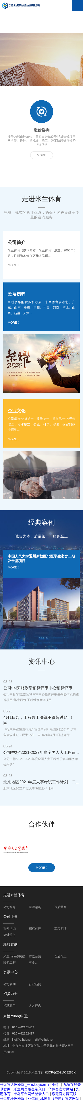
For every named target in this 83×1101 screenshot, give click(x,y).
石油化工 (60, 956)
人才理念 (35, 1005)
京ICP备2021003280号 (60, 1072)
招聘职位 (9, 1005)
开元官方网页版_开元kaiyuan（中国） (30, 1084)
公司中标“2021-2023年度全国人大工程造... (41, 752)
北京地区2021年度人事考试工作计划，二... (41, 782)
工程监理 (60, 928)
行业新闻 (35, 984)
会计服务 (9, 935)
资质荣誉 (60, 907)
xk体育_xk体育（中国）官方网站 (53, 1098)
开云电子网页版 (12, 1098)
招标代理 (35, 928)
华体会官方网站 (60, 1089)
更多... (33, 962)
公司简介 (9, 907)
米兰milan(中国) (14, 956)
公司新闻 (9, 984)
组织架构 (35, 907)
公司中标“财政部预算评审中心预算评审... (39, 688)
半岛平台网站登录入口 (31, 1094)
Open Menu (77, 5)
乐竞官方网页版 (64, 1094)
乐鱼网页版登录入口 (29, 1089)
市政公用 (35, 956)
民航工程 (9, 962)
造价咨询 (9, 928)
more (41, 155)
